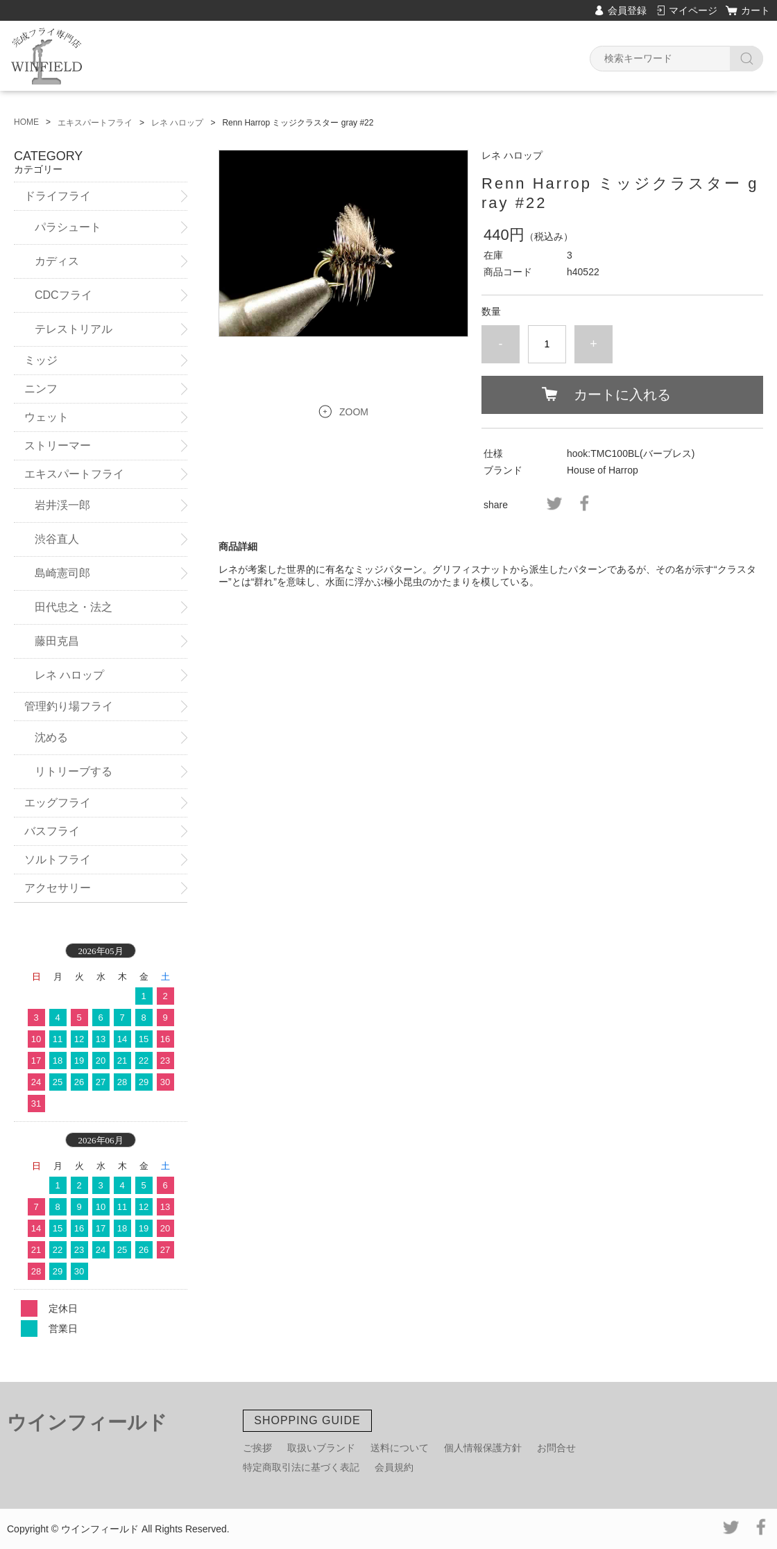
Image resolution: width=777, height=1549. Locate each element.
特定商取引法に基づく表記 (301, 1467)
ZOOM (353, 411)
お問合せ (556, 1447)
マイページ (693, 10)
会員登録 (627, 10)
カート (755, 10)
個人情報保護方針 (483, 1447)
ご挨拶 (257, 1447)
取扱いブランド (321, 1447)
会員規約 (394, 1467)
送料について (399, 1447)
